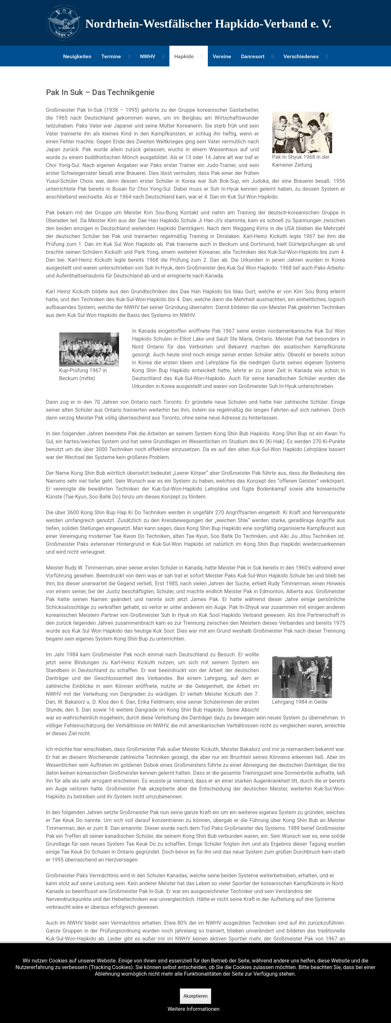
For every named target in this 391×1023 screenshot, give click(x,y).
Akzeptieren (195, 996)
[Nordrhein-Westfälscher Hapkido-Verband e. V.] (195, 22)
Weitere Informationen (193, 1009)
